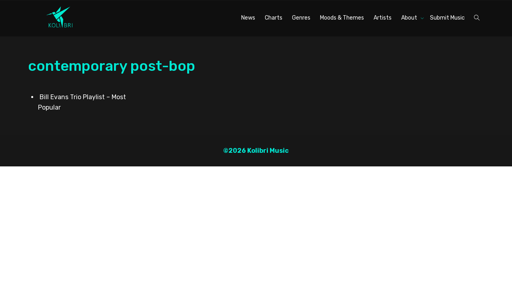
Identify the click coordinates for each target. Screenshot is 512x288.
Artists (383, 17)
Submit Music (447, 17)
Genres (301, 17)
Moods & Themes (342, 17)
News (248, 17)
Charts (273, 17)
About (409, 17)
